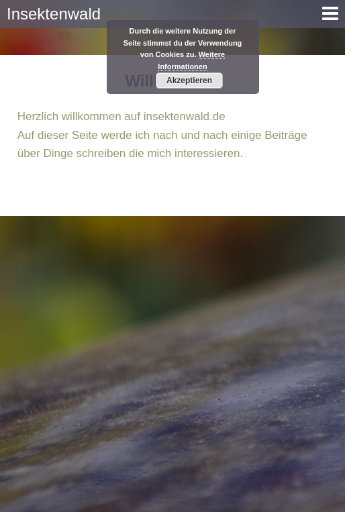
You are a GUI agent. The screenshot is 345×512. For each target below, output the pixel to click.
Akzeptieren (189, 80)
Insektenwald (54, 14)
